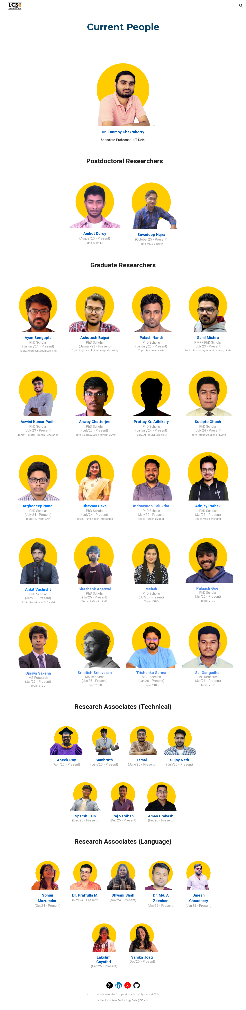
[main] (122, 25)
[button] (241, 6)
